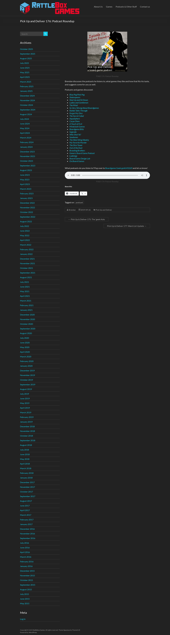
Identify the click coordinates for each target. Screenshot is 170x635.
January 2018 (26, 477)
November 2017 (27, 487)
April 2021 (25, 296)
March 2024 (25, 137)
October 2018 (26, 435)
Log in (23, 619)
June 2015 (25, 598)
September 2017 (27, 496)
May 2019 (24, 403)
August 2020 (26, 333)
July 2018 (24, 449)
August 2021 (26, 277)
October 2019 (26, 380)
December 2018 (27, 426)
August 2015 (26, 589)
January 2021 (26, 310)
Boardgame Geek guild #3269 (118, 168)
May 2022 (24, 235)
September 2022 (27, 216)
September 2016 (27, 538)
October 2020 (26, 324)
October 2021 (26, 268)
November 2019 (27, 375)
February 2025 (26, 86)
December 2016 (27, 529)
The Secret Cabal (76, 116)
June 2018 (25, 454)
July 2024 (24, 119)
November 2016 (27, 533)
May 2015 (24, 603)
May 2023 (24, 179)
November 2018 (27, 431)
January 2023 (26, 198)
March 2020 (25, 356)
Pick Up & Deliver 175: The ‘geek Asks (86, 219)
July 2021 (24, 282)
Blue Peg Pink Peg (76, 94)
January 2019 (26, 421)
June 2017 (25, 505)
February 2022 (26, 249)
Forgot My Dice (75, 113)
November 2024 (27, 100)
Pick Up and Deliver (104, 210)
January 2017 (26, 524)
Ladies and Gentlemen (78, 102)
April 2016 (25, 552)
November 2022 (27, 207)
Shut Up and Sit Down (78, 100)
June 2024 (25, 123)
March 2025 (25, 81)
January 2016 (26, 566)
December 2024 (27, 95)
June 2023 (25, 175)
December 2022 (27, 203)
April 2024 (25, 133)
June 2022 (25, 230)
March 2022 (25, 244)
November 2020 (27, 319)
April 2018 (25, 463)
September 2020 (27, 328)
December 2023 (27, 151)
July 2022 (24, 226)
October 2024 (26, 105)
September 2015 (27, 584)
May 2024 (24, 128)
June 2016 (25, 547)
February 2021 (26, 305)
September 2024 (27, 109)
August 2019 (26, 389)
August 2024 (26, 114)
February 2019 (26, 417)
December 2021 (27, 258)
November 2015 (27, 575)
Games (109, 6)
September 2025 (27, 53)
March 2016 (25, 557)
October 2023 (26, 161)
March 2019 (25, 412)
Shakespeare (74, 97)
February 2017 (26, 519)
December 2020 (27, 314)
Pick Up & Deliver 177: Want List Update (126, 226)
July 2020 (24, 338)
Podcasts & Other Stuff (126, 6)
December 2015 (27, 571)
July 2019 (24, 393)
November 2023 (27, 156)
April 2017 (25, 510)
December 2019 (27, 370)
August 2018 (26, 445)
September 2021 (27, 272)
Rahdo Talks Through (78, 110)
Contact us (145, 6)
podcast (79, 202)
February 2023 (26, 193)
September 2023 (27, 165)
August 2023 (26, 170)
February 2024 (26, 142)
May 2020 (24, 347)
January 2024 (26, 147)
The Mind (73, 105)
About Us (98, 6)
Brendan (72, 210)
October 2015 (26, 580)
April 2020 (25, 352)
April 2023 (25, 184)
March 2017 (25, 515)
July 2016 (24, 543)
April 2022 (25, 240)
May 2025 (24, 72)
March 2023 (25, 189)
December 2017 (27, 482)
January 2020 (26, 366)
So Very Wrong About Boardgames (84, 108)
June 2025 (25, 67)
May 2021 (24, 291)
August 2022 (26, 221)
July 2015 (24, 594)
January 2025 (26, 91)
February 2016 (26, 561)
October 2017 (26, 491)
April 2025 (25, 77)
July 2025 (24, 63)
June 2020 (25, 342)
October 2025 (26, 49)
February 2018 (26, 473)
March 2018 (25, 468)
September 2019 (27, 384)
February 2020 (26, 361)
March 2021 (25, 300)
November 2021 (27, 263)
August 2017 (26, 501)
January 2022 (26, 254)
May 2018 (24, 459)
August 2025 (26, 58)
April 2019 (25, 407)
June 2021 (25, 286)
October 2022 (26, 212)
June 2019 (25, 398)
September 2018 (27, 440)
